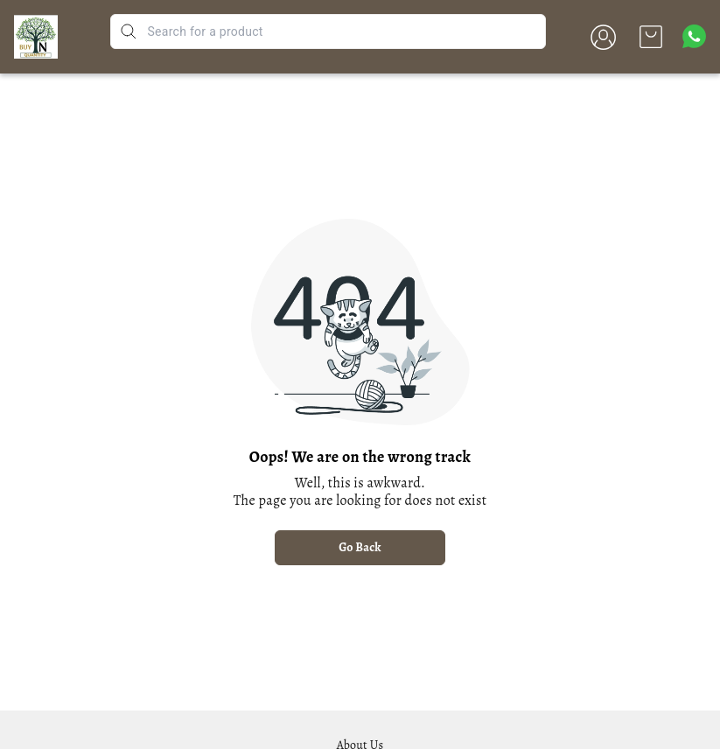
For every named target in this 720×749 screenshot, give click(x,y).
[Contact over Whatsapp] (694, 36)
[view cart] (651, 37)
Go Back (360, 547)
